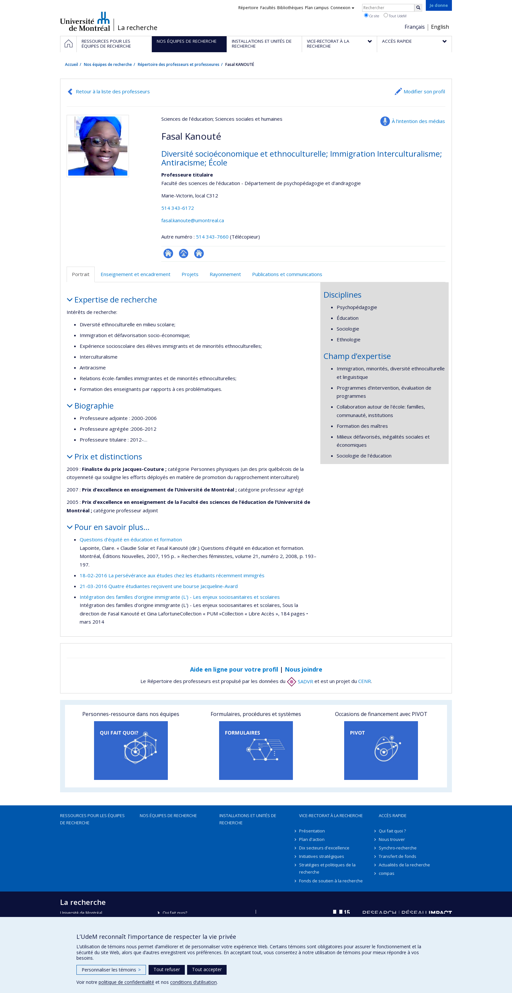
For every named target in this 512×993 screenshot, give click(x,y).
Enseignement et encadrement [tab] (135, 274)
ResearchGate (168, 253)
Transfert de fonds (397, 856)
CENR (364, 681)
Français (415, 26)
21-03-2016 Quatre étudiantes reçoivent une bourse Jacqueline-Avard (159, 586)
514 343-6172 (177, 208)
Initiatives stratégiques (321, 856)
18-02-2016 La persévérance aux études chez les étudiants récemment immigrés (172, 575)
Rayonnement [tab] (225, 274)
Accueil (71, 64)
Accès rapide (393, 815)
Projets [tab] (190, 274)
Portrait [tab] (80, 274)
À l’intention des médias (418, 121)
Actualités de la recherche (404, 865)
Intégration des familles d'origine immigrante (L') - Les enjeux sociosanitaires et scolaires (180, 597)
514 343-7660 (213, 236)
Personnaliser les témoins (111, 970)
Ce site (371, 15)
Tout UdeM (395, 15)
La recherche (137, 27)
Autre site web (199, 253)
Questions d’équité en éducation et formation (131, 539)
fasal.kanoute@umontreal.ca (192, 220)
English (440, 26)
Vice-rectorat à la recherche (331, 815)
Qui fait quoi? (175, 913)
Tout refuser (166, 969)
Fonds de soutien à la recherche (331, 881)
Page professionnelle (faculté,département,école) (184, 253)
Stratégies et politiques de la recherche (327, 868)
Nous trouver (392, 839)
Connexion (342, 7)
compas (386, 873)
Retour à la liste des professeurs (113, 91)
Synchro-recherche (398, 848)
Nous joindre (303, 669)
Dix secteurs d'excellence (324, 848)
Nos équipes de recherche (108, 64)
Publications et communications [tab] (287, 274)
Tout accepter (207, 969)
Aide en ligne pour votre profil (234, 669)
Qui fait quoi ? (392, 831)
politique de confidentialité (126, 982)
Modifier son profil (424, 91)
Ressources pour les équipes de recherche (92, 819)
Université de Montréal (85, 21)
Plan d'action (312, 839)
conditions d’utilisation (193, 982)
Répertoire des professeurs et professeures (178, 64)
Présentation (312, 831)
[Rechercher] (418, 8)
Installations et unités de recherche (247, 819)
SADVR (300, 681)
